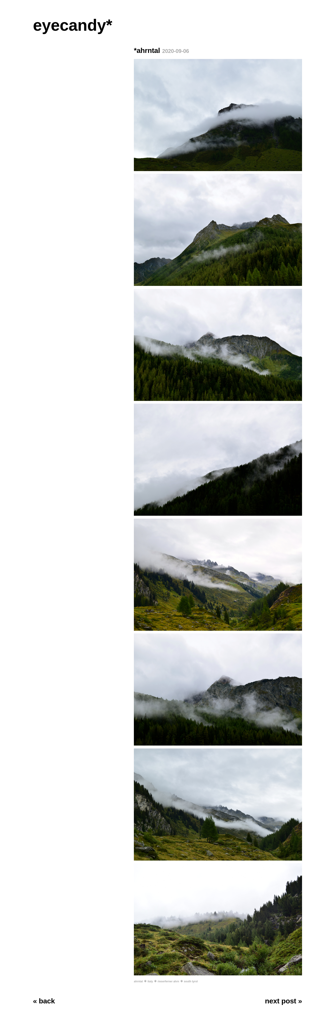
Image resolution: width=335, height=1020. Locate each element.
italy (150, 981)
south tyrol (191, 981)
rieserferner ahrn (168, 981)
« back (44, 1001)
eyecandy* (72, 25)
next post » (283, 1001)
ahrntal (138, 981)
